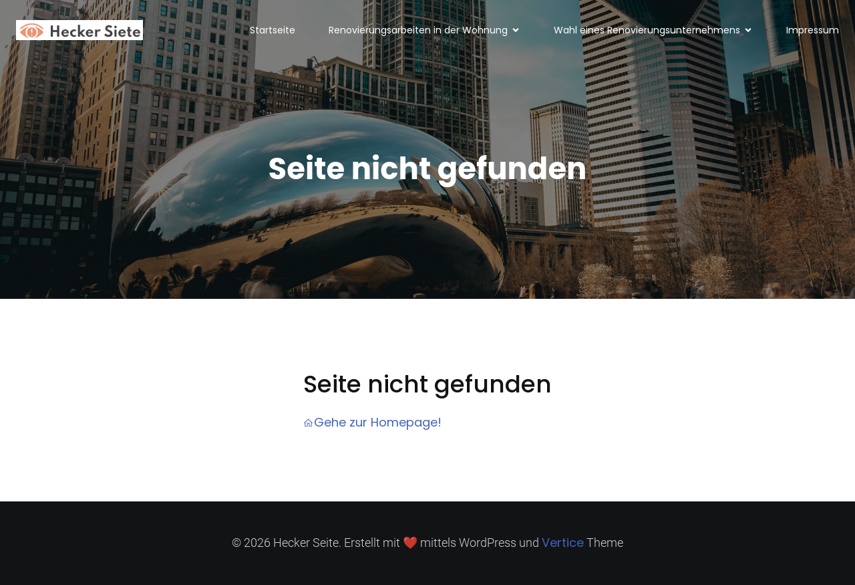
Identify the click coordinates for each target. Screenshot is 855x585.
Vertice (563, 542)
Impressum (812, 30)
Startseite (272, 30)
